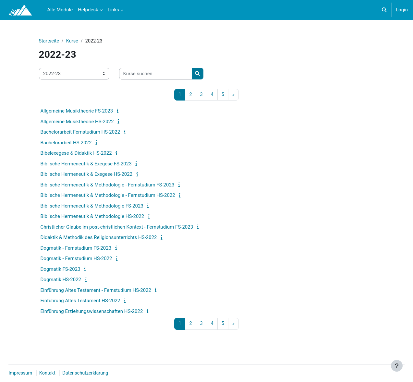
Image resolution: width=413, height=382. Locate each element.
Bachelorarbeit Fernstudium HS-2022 (80, 133)
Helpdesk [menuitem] (88, 10)
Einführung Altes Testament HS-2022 (80, 301)
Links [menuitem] (113, 10)
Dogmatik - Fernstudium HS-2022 (76, 259)
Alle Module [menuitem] (60, 10)
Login (402, 10)
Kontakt (63, 373)
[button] (384, 10)
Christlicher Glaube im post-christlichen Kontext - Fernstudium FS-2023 (117, 227)
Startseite (49, 41)
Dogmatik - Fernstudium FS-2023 (76, 248)
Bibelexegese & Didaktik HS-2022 (76, 154)
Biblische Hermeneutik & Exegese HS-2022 (87, 175)
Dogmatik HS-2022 (61, 280)
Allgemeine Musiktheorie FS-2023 (77, 111)
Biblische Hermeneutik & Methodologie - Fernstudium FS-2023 (108, 185)
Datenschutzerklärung (102, 373)
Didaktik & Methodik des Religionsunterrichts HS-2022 (99, 238)
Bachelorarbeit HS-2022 (66, 143)
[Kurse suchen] (155, 74)
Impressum (35, 373)
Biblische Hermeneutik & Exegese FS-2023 (86, 164)
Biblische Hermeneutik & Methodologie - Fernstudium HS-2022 (108, 196)
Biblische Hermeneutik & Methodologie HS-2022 (92, 217)
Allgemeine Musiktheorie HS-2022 (77, 122)
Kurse (73, 41)
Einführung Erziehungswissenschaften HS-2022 (92, 312)
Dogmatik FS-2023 (60, 269)
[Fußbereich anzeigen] (397, 366)
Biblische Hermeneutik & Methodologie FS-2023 (92, 206)
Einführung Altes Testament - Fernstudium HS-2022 (96, 290)
